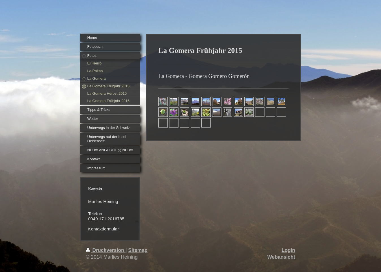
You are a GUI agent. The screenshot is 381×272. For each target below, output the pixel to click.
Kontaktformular (103, 228)
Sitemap (137, 250)
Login (288, 250)
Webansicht (281, 257)
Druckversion (106, 250)
